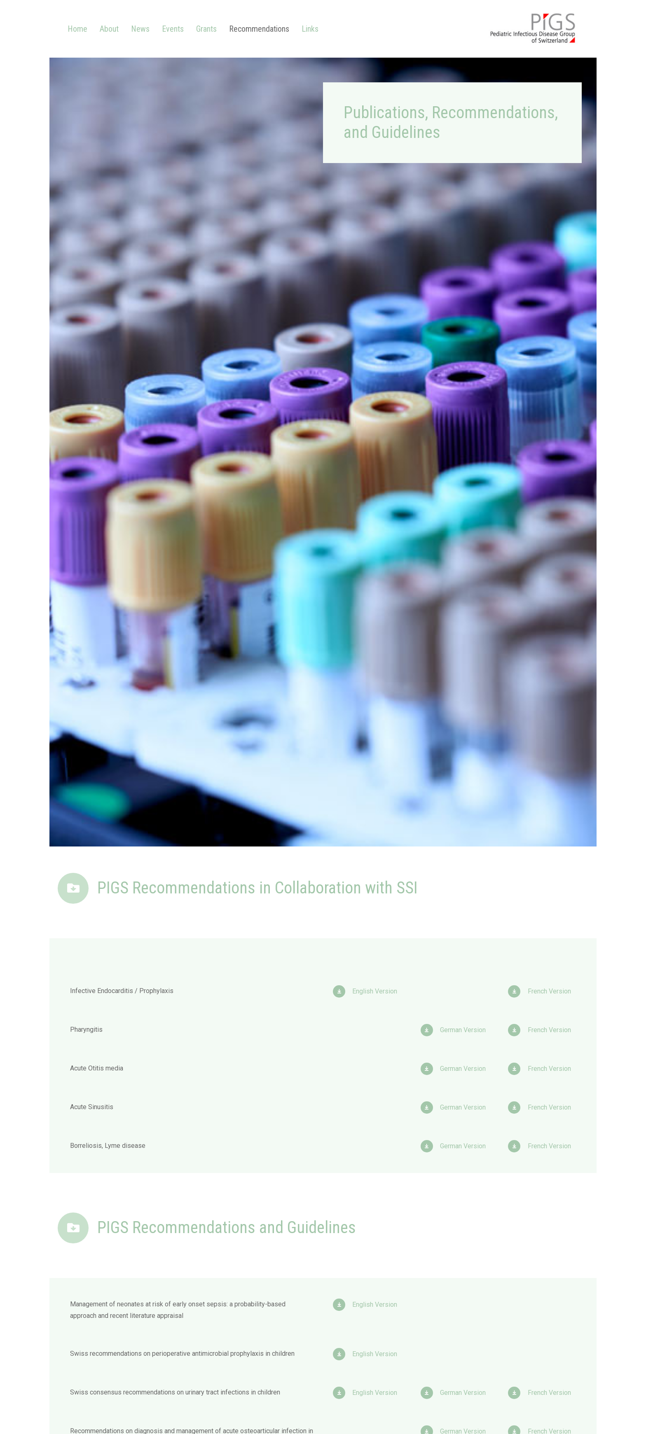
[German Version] (430, 1030)
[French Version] (517, 991)
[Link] (533, 28)
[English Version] (342, 991)
